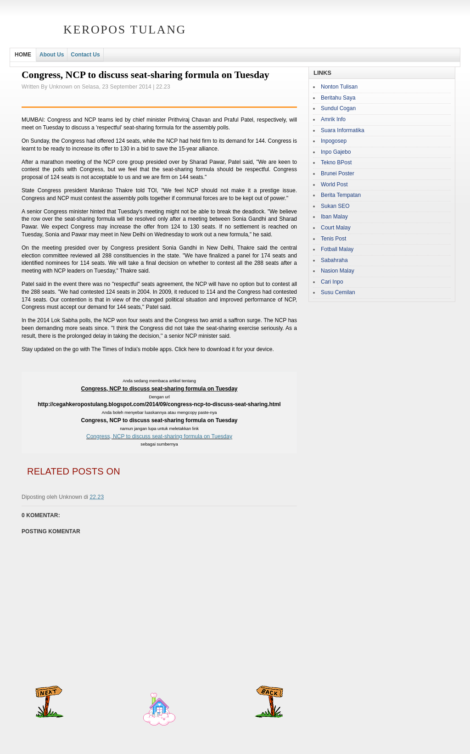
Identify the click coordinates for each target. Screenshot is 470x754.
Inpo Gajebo (336, 152)
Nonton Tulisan (339, 87)
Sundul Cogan (338, 108)
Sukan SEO (335, 206)
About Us (51, 54)
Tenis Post (333, 238)
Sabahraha (334, 260)
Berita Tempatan (341, 195)
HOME (23, 54)
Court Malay (336, 227)
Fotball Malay (337, 249)
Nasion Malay (337, 271)
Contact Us (85, 54)
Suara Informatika (342, 130)
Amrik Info (333, 119)
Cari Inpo (332, 282)
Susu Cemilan (338, 292)
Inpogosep (334, 141)
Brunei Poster (337, 173)
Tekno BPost (336, 162)
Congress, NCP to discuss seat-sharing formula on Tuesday (159, 436)
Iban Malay (334, 216)
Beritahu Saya (338, 98)
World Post (334, 184)
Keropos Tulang (124, 29)
